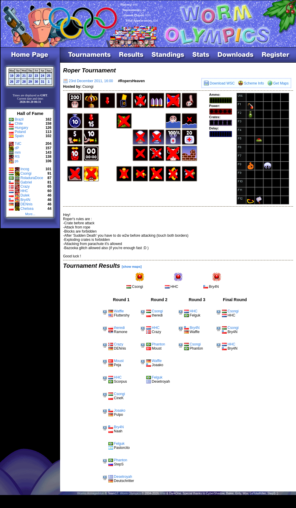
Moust (119, 361)
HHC (24, 191)
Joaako (120, 410)
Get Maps (278, 83)
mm (18, 152)
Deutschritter (124, 481)
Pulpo (118, 415)
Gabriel (26, 182)
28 (24, 81)
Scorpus (120, 381)
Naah (118, 431)
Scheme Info (251, 83)
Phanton (120, 460)
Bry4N (25, 200)
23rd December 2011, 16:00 (88, 81)
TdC (18, 144)
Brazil (19, 119)
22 (30, 75)
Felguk (119, 444)
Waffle (119, 311)
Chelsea (26, 209)
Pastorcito (122, 448)
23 (36, 75)
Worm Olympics (130, 493)
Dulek (25, 195)
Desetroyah (123, 477)
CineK (119, 398)
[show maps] (131, 266)
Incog (24, 169)
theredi (119, 328)
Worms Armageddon (90, 493)
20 (18, 75)
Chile (19, 123)
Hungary (21, 128)
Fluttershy (122, 315)
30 (36, 81)
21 (24, 75)
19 (11, 75)
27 (18, 81)
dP (17, 148)
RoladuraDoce (31, 178)
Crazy (25, 186)
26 (11, 81)
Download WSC (219, 83)
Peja (117, 365)
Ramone (120, 332)
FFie (162, 493)
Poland (20, 132)
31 (42, 81)
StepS (119, 464)
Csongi (25, 173)
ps (17, 161)
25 (48, 75)
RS (17, 157)
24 (42, 75)
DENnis (26, 204)
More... (30, 214)
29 (30, 81)
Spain (19, 136)
